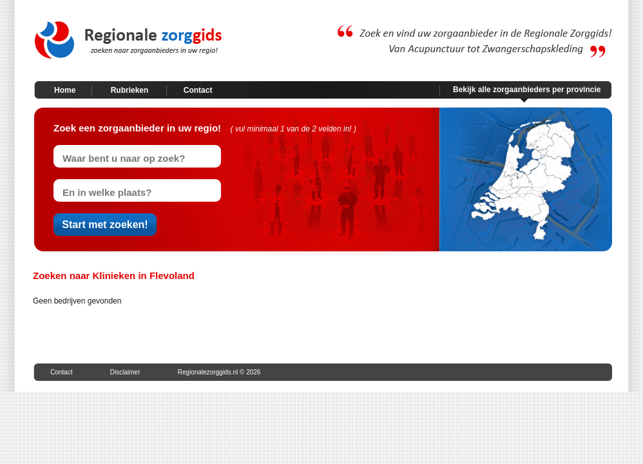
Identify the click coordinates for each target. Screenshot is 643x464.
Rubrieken (130, 90)
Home (64, 90)
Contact (198, 90)
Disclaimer (125, 372)
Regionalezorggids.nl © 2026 (219, 372)
